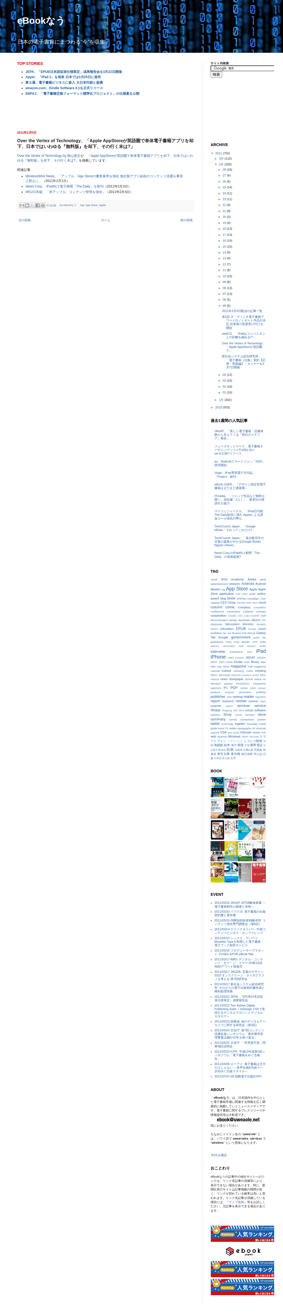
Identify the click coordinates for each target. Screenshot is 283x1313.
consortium (233, 611)
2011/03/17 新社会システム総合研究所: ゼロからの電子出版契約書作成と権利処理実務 (239, 987)
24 (224, 193)
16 (224, 240)
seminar (243, 706)
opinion (228, 683)
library (255, 662)
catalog (215, 602)
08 (224, 288)
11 (224, 270)
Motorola (235, 675)
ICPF (255, 642)
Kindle (238, 662)
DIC (264, 620)
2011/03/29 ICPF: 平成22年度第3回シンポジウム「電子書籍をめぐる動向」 (240, 1055)
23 (224, 199)
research (228, 701)
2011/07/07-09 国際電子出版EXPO (238, 1076)
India (263, 641)
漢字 (234, 745)
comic (230, 607)
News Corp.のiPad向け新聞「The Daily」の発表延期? (237, 554)
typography (244, 728)
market (226, 670)
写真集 (258, 749)
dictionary (216, 624)
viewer (257, 732)
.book (214, 579)
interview (218, 651)
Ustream (246, 732)
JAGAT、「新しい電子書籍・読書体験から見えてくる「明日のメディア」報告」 (239, 434)
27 (224, 175)
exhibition (216, 633)
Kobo (247, 662)
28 (224, 169)
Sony (227, 714)
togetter (240, 723)
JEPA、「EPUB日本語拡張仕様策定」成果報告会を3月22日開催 (73, 72)
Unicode (261, 728)
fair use (227, 633)
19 (224, 222)
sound (238, 715)
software (260, 710)
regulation (260, 697)
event (262, 628)
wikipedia (222, 736)
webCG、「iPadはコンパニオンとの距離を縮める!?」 (244, 335)
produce (216, 692)
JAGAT (250, 657)
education (227, 628)
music (256, 675)
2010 (219, 407)
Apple (102, 205)
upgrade (215, 732)
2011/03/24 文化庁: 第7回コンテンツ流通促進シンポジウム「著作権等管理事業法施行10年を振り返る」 (239, 1034)
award (215, 598)
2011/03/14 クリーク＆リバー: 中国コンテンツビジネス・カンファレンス (240, 931)
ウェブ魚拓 (236, 1202)
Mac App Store (220, 666)
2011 (219, 153)
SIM (235, 710)
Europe (252, 629)
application (226, 593)
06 (224, 299)
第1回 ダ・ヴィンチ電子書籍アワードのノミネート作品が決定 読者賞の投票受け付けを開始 (244, 322)
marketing (239, 671)
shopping (227, 710)
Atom (245, 594)
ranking (238, 696)
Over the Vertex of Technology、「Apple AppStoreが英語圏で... (244, 347)
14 (224, 252)
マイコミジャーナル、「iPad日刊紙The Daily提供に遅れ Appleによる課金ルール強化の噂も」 (238, 514)
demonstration (219, 620)
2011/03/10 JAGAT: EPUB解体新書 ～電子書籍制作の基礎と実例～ (240, 904)
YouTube (254, 736)
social (249, 710)
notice (257, 679)
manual (215, 670)
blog (223, 598)
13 (224, 258)
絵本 (227, 745)
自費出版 (248, 750)
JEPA (214, 662)
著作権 (235, 753)
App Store (91, 205)
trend (221, 728)
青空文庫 (223, 753)
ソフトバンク (235, 741)
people (244, 688)
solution (215, 714)
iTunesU (239, 657)
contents (248, 611)
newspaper (236, 679)
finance (236, 633)
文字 (233, 758)
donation (261, 624)
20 (224, 216)
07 (224, 293)
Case (263, 598)
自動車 (238, 750)
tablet (215, 724)
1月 (221, 399)
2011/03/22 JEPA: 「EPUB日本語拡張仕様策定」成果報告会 (238, 998)
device (255, 620)
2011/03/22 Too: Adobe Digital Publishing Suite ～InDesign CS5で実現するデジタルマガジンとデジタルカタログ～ (239, 1011)
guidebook (217, 641)
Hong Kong (232, 642)
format (251, 633)
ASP (238, 594)
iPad (261, 651)
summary (218, 719)
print (253, 687)
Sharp (215, 710)
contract (261, 611)
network (215, 679)
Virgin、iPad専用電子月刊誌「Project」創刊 (233, 474)
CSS (239, 615)
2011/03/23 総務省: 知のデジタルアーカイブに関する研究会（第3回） (240, 1023)
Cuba (247, 615)
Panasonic (259, 683)
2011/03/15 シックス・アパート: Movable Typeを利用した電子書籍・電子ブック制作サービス (239, 941)
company (244, 607)
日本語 (218, 758)
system (261, 719)
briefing (241, 598)
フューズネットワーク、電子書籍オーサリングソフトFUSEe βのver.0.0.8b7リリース (238, 450)
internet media (256, 646)
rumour (253, 701)
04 (224, 374)
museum (246, 675)
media (249, 671)
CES (223, 602)
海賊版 (218, 745)
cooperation (219, 615)
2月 (221, 164)
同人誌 (258, 753)
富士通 (226, 758)
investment (236, 651)
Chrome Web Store (247, 602)
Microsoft (224, 675)
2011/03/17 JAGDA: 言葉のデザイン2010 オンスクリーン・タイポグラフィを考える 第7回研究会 (239, 975)
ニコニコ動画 (252, 741)
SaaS (263, 701)
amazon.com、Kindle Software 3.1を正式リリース (64, 88)
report (215, 701)
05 (224, 305)
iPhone (218, 657)
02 (224, 386)
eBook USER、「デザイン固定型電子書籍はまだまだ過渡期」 (240, 486)
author (261, 593)
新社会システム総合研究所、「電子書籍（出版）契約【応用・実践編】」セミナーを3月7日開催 (244, 362)
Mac (263, 662)
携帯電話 (256, 745)
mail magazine (257, 666)
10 (224, 276)
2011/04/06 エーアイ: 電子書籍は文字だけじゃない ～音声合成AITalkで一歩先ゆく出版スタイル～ (240, 1067)
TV (227, 728)
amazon (234, 583)
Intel (241, 646)
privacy (262, 688)
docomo (248, 624)
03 (224, 380)
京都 (246, 745)
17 (224, 234)
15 (224, 246)
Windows (234, 736)
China (232, 602)
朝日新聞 (247, 753)
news (223, 679)
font (244, 633)
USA (223, 732)
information (229, 646)
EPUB (241, 629)
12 (224, 264)
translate (252, 723)
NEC (263, 675)
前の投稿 (186, 220)
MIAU (214, 675)
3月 (221, 158)
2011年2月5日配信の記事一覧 (242, 311)
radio (229, 697)
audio (252, 593)
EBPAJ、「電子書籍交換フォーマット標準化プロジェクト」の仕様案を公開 (82, 94)
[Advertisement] (105, 112)
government (240, 637)
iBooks (246, 641)
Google (223, 637)
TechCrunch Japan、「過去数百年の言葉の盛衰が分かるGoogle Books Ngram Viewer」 (239, 541)
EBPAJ (214, 629)
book (231, 598)
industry (215, 646)
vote (263, 732)
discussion (232, 624)
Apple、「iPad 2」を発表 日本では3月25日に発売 (63, 77)
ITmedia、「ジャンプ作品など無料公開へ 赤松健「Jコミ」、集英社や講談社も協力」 (239, 499)
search (229, 706)
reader (248, 696)
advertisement (219, 583)
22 (224, 205)
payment (216, 687)
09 (224, 282)
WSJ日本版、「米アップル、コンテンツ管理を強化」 (65, 192)
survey (233, 719)
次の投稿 (25, 220)
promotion (245, 692)
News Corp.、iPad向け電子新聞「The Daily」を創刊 (64, 186)
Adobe (252, 579)
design (233, 620)
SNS (241, 710)
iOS (249, 651)
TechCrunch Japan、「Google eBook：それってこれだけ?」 (235, 528)
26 (224, 181)
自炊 (230, 749)
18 (224, 228)
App (223, 589)
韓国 (240, 745)
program (229, 692)
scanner (216, 705)
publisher (218, 696)
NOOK (249, 679)
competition (259, 607)
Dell (263, 615)
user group (233, 732)
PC (226, 687)
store (262, 714)
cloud (262, 602)
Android (247, 584)
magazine (238, 666)
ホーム (105, 220)
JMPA (222, 662)
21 (224, 211)
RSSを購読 (219, 1155)
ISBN (231, 657)
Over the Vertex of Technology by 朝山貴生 (48, 156)
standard (250, 715)
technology (227, 724)
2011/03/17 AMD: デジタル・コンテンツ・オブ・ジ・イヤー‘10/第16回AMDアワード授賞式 (238, 963)
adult (263, 579)
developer (244, 620)
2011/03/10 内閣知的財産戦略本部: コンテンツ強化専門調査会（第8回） (240, 922)
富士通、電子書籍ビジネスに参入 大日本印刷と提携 (64, 82)
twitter (233, 728)
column (216, 607)
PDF (234, 688)
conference (217, 611)
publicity (261, 692)
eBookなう (41, 20)
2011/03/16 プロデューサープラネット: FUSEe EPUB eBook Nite (239, 952)
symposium (247, 719)
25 (224, 187)
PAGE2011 (243, 683)
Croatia (232, 615)
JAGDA (261, 657)
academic (237, 579)
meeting (260, 670)
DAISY (255, 615)
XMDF (245, 736)
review (241, 701)
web (213, 736)
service (260, 706)
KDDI (229, 662)
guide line (259, 637)
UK (253, 728)
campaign (253, 598)
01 (224, 392)
